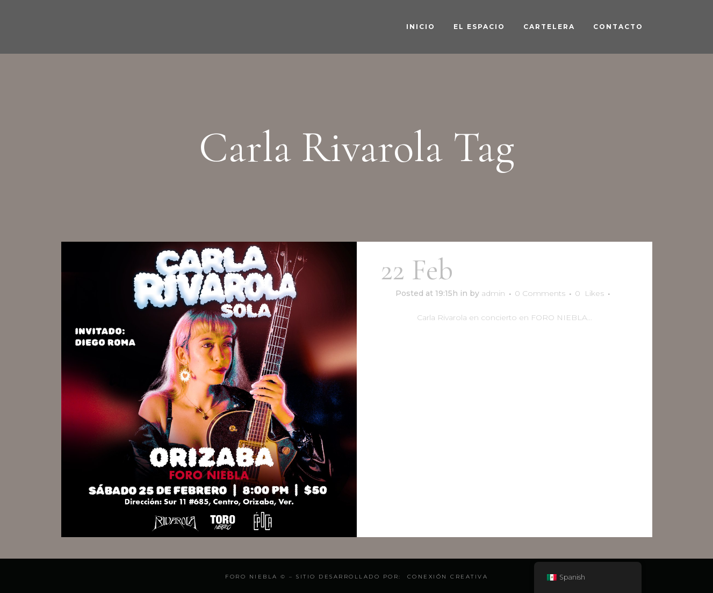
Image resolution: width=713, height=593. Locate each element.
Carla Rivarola (544, 270)
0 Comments (540, 293)
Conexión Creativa (447, 576)
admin (493, 293)
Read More (504, 349)
